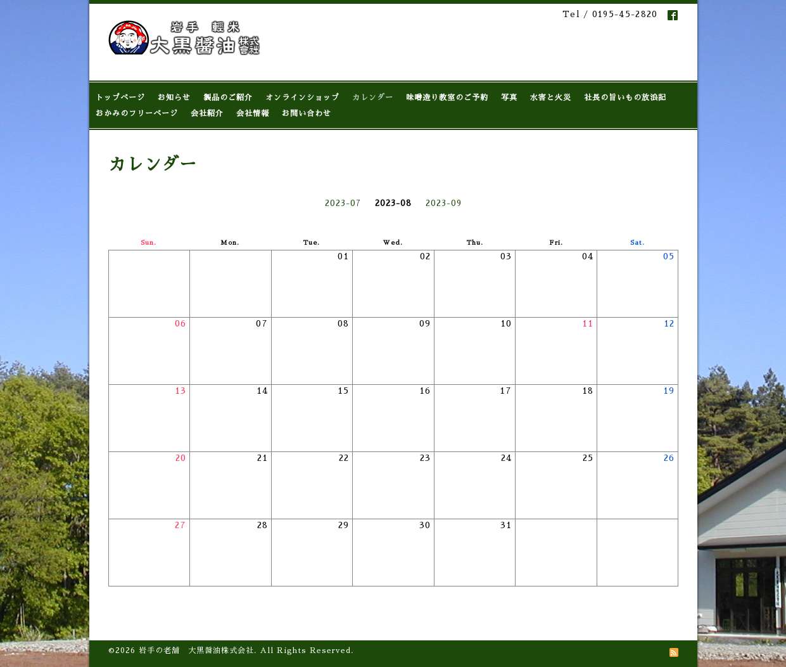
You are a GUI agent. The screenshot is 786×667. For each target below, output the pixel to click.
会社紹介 (207, 113)
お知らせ (174, 97)
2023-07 (343, 203)
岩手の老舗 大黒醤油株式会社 (196, 650)
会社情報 (252, 113)
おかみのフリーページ (137, 113)
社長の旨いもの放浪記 (625, 97)
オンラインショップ (302, 97)
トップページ (120, 97)
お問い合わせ (306, 113)
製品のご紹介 (228, 97)
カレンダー (372, 97)
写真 (509, 97)
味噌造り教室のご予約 (447, 97)
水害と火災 (550, 97)
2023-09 (444, 203)
